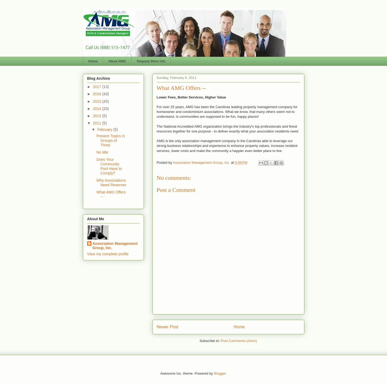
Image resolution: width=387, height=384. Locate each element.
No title (102, 152)
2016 (97, 94)
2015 (97, 101)
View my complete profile (108, 254)
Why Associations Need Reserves (111, 182)
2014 (97, 109)
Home (93, 61)
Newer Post (167, 327)
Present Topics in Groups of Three (110, 140)
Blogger (220, 373)
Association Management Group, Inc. (115, 245)
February (105, 129)
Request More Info (151, 61)
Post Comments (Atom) (239, 341)
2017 (97, 87)
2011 (97, 123)
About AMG (117, 61)
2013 (97, 116)
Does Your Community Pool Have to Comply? (109, 166)
